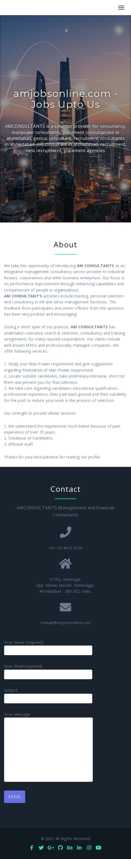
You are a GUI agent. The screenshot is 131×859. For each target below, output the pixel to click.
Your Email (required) (48, 671)
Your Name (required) (48, 647)
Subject (48, 695)
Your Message (48, 747)
